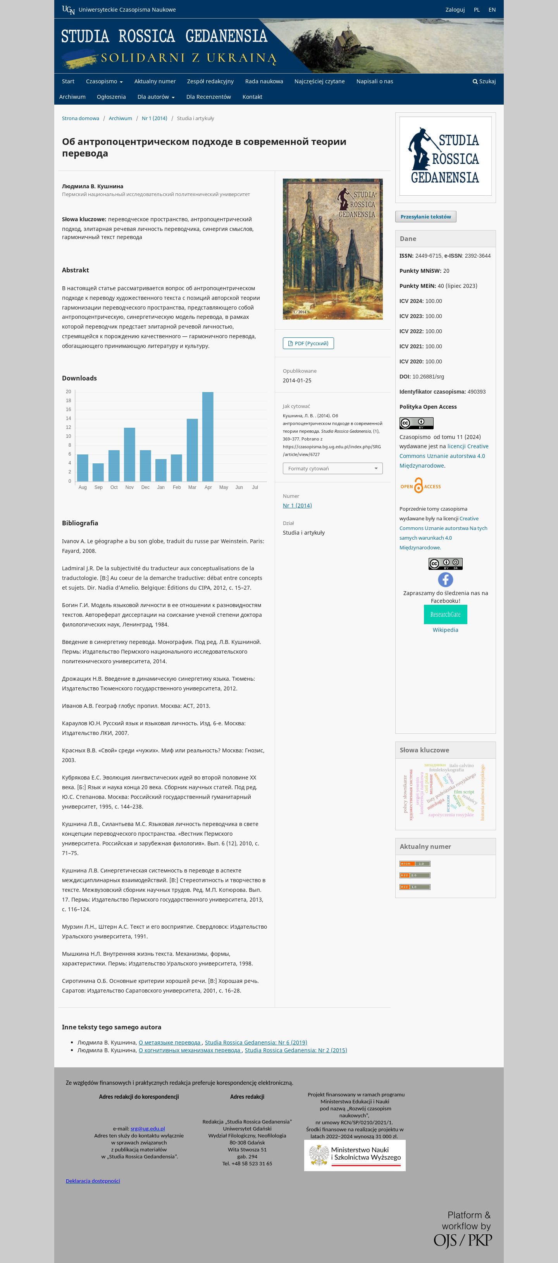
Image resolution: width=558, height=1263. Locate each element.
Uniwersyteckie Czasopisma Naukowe (119, 10)
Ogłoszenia (111, 96)
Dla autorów (154, 96)
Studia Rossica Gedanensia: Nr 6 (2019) (256, 1042)
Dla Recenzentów (208, 96)
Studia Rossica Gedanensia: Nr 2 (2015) (296, 1050)
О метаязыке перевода (170, 1042)
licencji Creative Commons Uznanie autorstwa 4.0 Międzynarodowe (444, 455)
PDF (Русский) (311, 343)
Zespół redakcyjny (210, 81)
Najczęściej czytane (319, 81)
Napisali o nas (374, 81)
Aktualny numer (155, 81)
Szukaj (484, 81)
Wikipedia (445, 629)
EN (492, 9)
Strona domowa (80, 118)
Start (68, 81)
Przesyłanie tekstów (426, 216)
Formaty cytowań (308, 468)
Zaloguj (455, 9)
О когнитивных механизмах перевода (190, 1050)
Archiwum (72, 96)
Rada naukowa (264, 81)
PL (477, 9)
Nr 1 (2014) (154, 118)
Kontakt (252, 96)
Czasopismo (102, 81)
